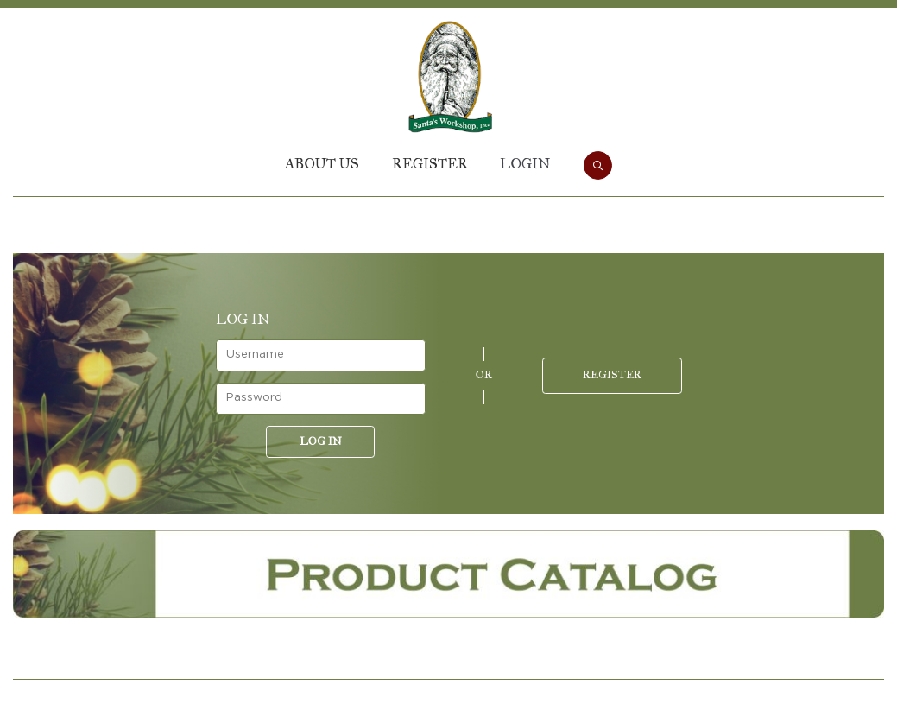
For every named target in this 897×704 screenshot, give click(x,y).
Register (430, 164)
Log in (321, 441)
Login (525, 164)
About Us (322, 164)
